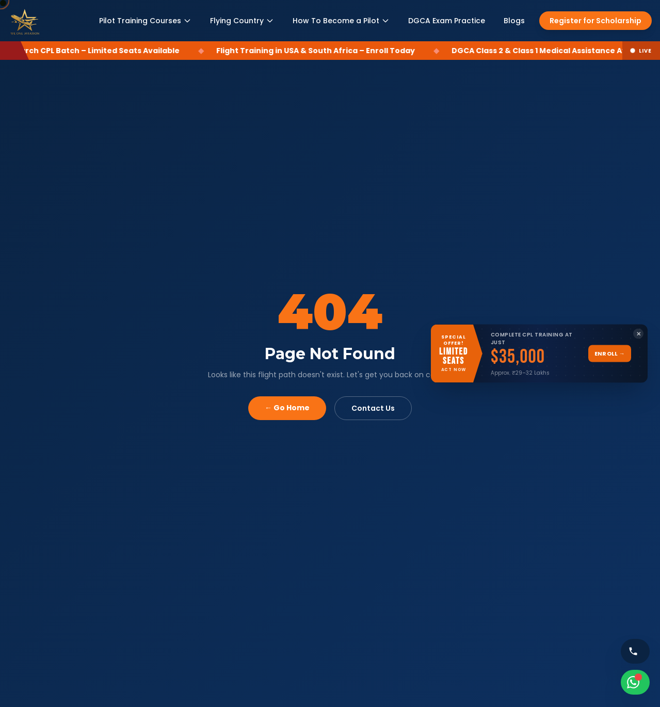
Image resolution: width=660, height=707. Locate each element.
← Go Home (287, 408)
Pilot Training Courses (145, 20)
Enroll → (609, 353)
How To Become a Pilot (341, 20)
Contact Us (373, 408)
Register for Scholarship (595, 20)
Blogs (514, 20)
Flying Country (242, 20)
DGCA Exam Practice (446, 20)
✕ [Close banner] (638, 333)
